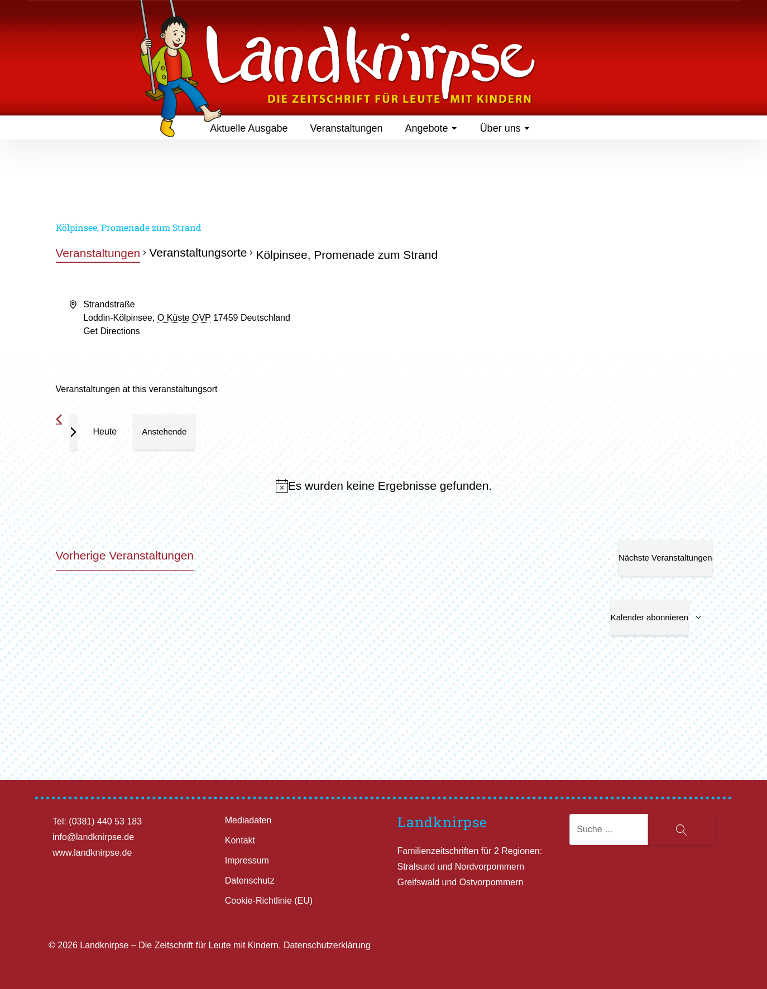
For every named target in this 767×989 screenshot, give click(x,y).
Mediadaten (248, 820)
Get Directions (111, 331)
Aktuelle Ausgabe (248, 128)
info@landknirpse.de (93, 837)
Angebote (431, 128)
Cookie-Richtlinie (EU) (269, 900)
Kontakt (240, 840)
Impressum (247, 860)
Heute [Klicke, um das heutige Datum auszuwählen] (105, 431)
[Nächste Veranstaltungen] (73, 432)
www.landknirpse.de (92, 852)
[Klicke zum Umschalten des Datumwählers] (164, 432)
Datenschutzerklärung (327, 945)
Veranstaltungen (346, 128)
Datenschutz (250, 880)
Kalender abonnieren (649, 617)
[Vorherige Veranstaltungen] (59, 419)
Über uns (505, 128)
